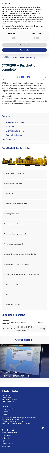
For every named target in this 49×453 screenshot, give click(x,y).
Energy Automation (8, 409)
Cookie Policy (6, 438)
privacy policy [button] (36, 9)
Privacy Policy (6, 435)
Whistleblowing (7, 446)
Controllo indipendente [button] (15, 131)
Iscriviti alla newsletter (9, 433)
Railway (5, 56)
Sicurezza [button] (10, 139)
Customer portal (7, 443)
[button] (46, 3)
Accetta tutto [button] (24, 50)
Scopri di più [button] (24, 45)
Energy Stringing (7, 406)
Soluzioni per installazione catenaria (17, 58)
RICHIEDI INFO (24, 77)
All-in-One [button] (10, 127)
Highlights (14, 372)
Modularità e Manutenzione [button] (17, 122)
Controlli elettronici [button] (14, 135)
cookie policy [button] (30, 15)
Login (3, 441)
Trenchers (5, 411)
